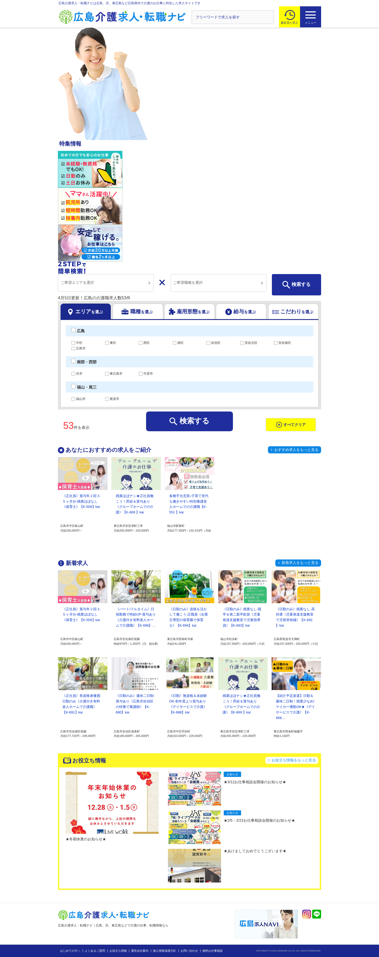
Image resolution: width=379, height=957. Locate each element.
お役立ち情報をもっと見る (294, 760)
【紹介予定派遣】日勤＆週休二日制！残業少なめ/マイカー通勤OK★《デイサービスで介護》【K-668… (295, 707)
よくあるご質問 (95, 950)
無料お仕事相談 (212, 950)
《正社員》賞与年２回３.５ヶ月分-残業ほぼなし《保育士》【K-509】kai (81, 501)
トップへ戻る (345, 944)
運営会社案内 (139, 950)
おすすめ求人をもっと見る (296, 450)
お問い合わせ (189, 950)
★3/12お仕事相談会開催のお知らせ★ (255, 782)
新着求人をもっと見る (300, 563)
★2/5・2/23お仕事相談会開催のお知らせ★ (259, 820)
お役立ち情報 (118, 950)
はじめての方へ (70, 950)
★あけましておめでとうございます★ (255, 851)
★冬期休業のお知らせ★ (86, 839)
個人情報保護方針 (164, 950)
